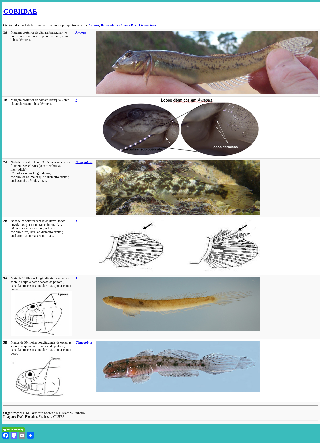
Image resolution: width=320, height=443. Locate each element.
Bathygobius (109, 25)
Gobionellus (127, 25)
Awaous (94, 25)
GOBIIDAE (20, 11)
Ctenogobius (147, 25)
